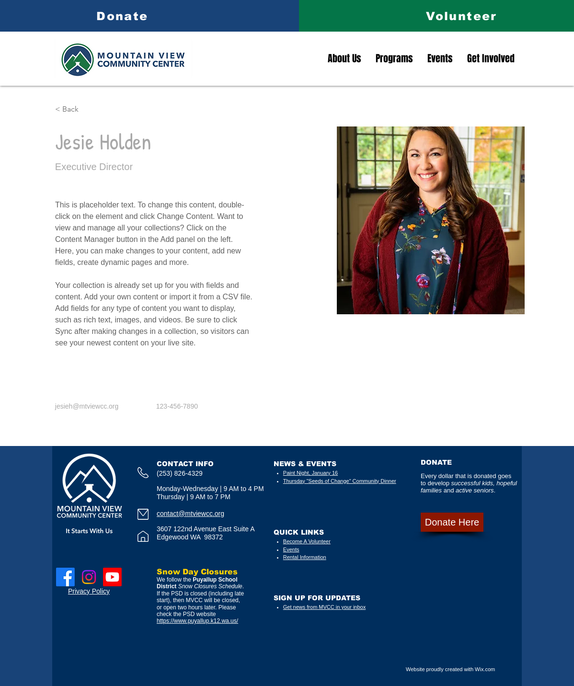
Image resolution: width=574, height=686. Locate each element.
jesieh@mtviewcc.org (86, 406)
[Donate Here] (452, 522)
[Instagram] (89, 577)
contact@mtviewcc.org (190, 513)
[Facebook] (65, 577)
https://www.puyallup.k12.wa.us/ (197, 620)
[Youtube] (112, 577)
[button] (74, 109)
